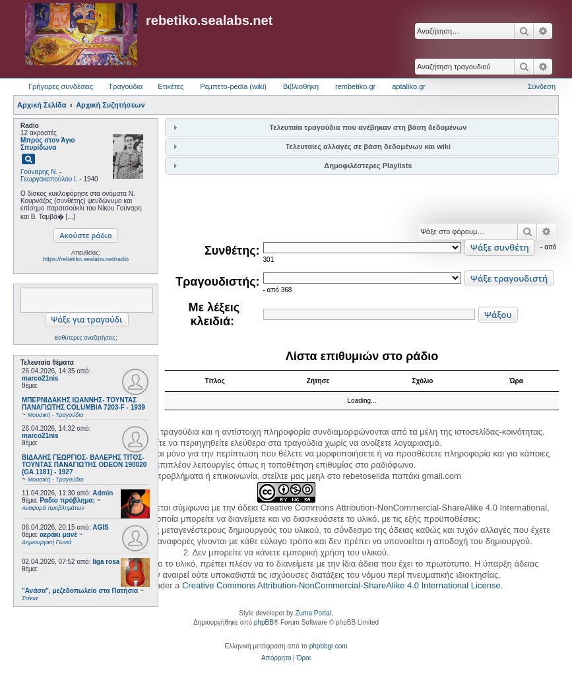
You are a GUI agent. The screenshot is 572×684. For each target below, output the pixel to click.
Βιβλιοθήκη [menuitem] (301, 86)
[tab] (362, 127)
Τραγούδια (125, 86)
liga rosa (105, 561)
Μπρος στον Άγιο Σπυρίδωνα (47, 144)
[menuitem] (276, 658)
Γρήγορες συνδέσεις (60, 86)
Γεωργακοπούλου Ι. (49, 179)
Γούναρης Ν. (38, 171)
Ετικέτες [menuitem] (170, 86)
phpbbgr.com (328, 646)
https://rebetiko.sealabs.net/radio (86, 259)
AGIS (100, 527)
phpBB (264, 622)
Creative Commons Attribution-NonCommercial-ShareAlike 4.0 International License (341, 585)
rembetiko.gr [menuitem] (355, 86)
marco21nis (40, 378)
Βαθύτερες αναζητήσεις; (85, 337)
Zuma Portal (313, 613)
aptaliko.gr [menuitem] (409, 86)
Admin (102, 493)
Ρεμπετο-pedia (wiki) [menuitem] (233, 86)
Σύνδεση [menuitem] (542, 86)
